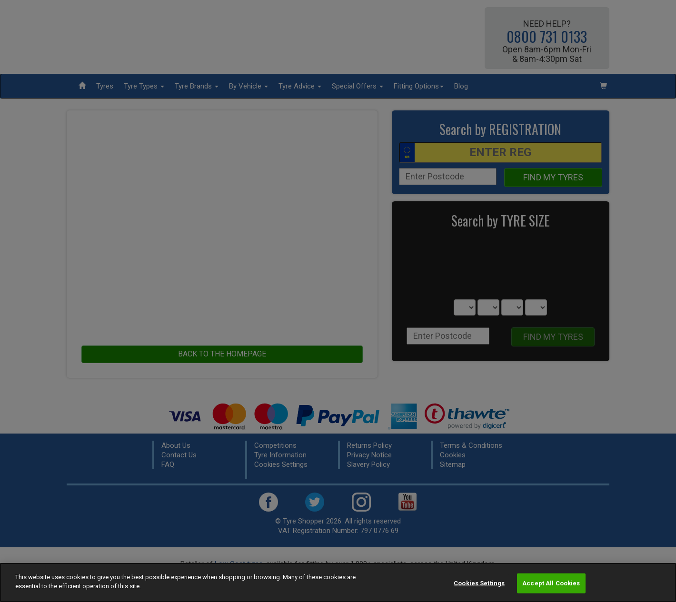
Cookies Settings (479, 583)
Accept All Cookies (551, 583)
